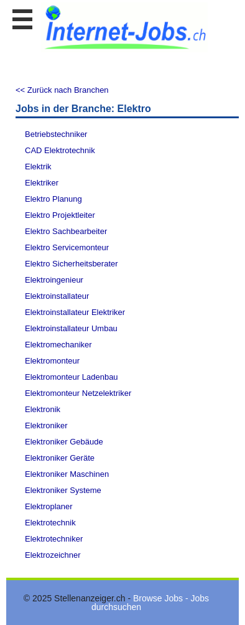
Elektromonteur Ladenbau (71, 377)
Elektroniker (46, 425)
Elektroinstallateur (57, 296)
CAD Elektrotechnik (60, 150)
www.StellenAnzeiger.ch (124, 27)
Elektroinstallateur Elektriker (75, 312)
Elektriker (41, 182)
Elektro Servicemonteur (67, 247)
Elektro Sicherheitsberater (71, 263)
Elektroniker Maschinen (67, 474)
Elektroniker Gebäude (64, 441)
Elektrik (38, 166)
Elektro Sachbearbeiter (66, 231)
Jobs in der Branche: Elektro (83, 108)
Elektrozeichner (53, 555)
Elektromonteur (52, 360)
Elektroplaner (49, 506)
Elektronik (42, 409)
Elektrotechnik (50, 522)
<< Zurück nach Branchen (62, 90)
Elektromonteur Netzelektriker (78, 393)
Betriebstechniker (56, 134)
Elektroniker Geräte (60, 458)
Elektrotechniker (54, 538)
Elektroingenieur (54, 279)
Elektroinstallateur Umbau (71, 328)
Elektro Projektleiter (60, 215)
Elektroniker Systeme (63, 490)
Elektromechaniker (58, 344)
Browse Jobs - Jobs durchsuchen (150, 602)
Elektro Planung (53, 199)
